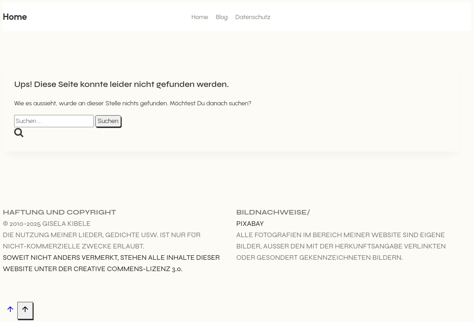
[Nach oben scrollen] (10, 310)
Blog (222, 17)
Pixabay (250, 223)
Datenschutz (252, 17)
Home (199, 17)
